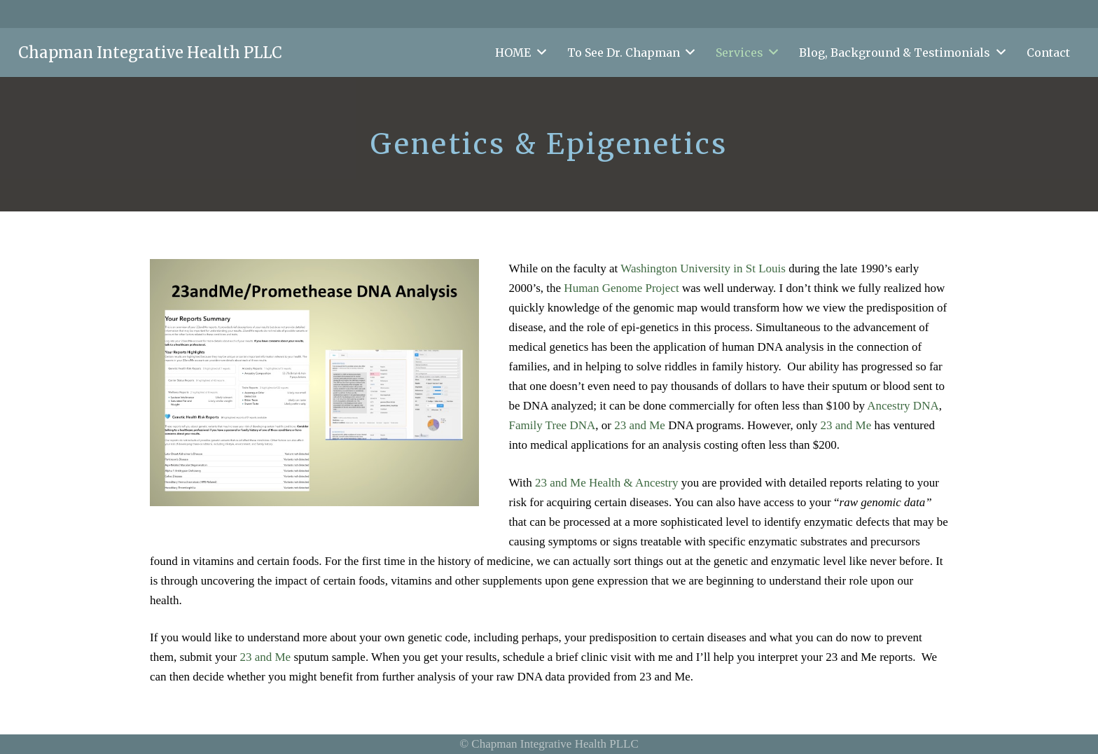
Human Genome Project (621, 288)
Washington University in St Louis (703, 268)
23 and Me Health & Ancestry (606, 482)
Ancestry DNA (902, 405)
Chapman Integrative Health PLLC (150, 52)
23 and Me (639, 425)
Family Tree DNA (552, 425)
